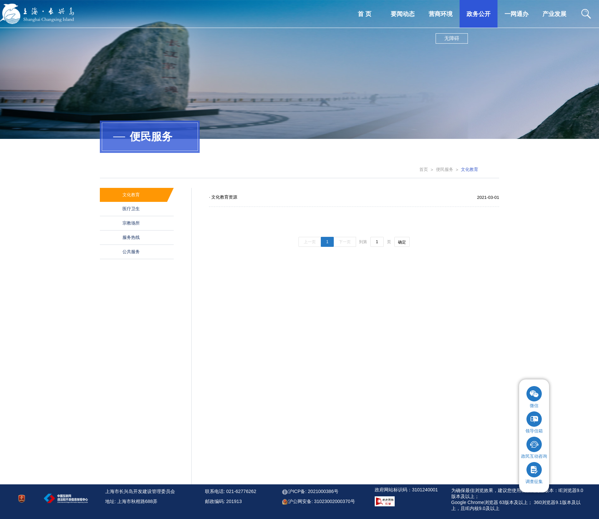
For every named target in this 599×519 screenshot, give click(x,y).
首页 (423, 169)
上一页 (310, 242)
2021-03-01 (488, 197)
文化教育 (469, 169)
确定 (402, 242)
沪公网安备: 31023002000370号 (321, 501)
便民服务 (444, 169)
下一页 (345, 242)
